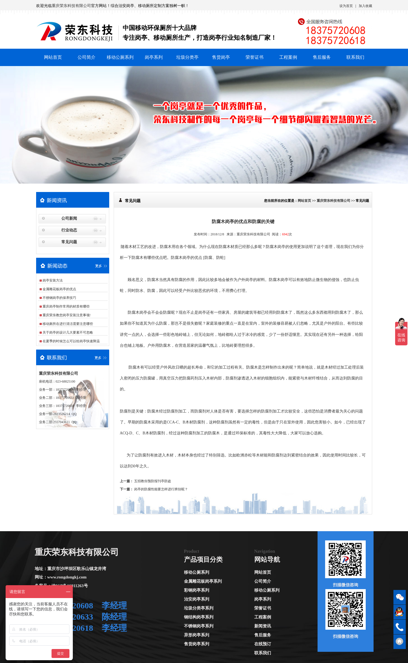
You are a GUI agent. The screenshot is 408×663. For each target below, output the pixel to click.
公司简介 (86, 57)
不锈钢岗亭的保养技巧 (59, 298)
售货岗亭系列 (196, 644)
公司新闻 (69, 218)
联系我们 (355, 57)
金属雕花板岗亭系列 (203, 581)
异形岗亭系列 (196, 635)
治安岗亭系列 (196, 599)
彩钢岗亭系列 (196, 590)
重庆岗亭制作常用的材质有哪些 (66, 306)
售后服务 (322, 57)
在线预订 (262, 644)
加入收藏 (365, 6)
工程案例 (288, 57)
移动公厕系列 (120, 57)
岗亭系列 (154, 57)
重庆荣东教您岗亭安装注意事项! (67, 315)
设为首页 (346, 6)
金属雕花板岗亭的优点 (59, 289)
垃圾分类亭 (187, 57)
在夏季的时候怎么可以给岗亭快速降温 (71, 341)
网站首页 (53, 57)
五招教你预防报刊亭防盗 (152, 481)
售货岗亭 (221, 57)
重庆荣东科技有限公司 (71, 6)
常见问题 (69, 242)
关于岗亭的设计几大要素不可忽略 (68, 332)
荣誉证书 (255, 57)
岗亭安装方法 (53, 280)
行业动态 (69, 230)
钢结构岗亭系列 (198, 617)
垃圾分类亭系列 (198, 608)
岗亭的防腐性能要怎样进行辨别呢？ (161, 489)
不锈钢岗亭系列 (198, 626)
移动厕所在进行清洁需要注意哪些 (68, 324)
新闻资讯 (262, 626)
